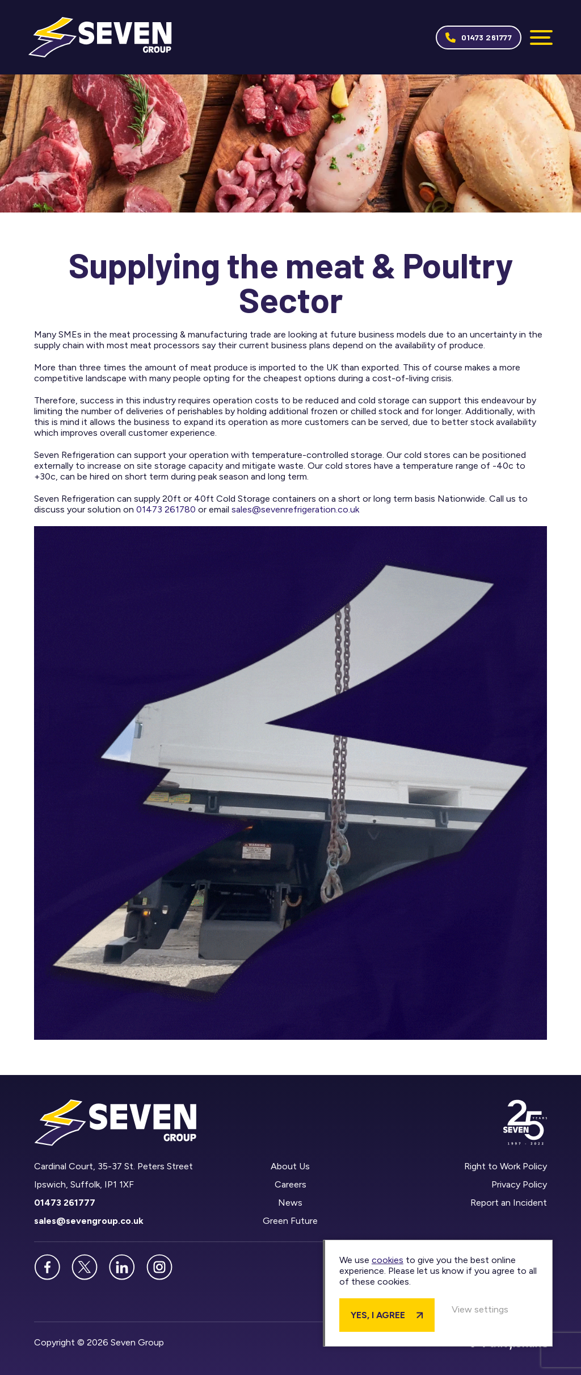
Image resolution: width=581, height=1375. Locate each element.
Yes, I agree (378, 1315)
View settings (480, 1309)
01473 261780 (166, 509)
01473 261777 (486, 37)
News (290, 1202)
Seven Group (100, 37)
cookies (387, 1260)
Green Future (290, 1220)
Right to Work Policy (505, 1166)
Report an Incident (508, 1202)
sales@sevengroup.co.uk (89, 1220)
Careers (290, 1184)
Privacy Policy (519, 1184)
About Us (290, 1166)
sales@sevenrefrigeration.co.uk (295, 509)
